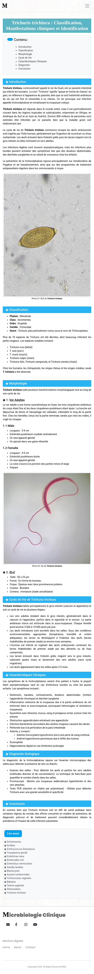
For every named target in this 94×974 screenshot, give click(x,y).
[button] (6, 923)
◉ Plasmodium (12, 889)
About (17, 947)
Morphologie (25, 54)
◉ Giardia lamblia (13, 867)
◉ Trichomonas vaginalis (17, 878)
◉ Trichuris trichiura (15, 892)
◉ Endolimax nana (14, 856)
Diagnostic (24, 65)
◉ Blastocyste (11, 870)
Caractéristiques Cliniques (32, 61)
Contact (30, 947)
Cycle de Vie (25, 57)
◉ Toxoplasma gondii (15, 852)
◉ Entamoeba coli (14, 860)
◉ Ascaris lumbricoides (17, 874)
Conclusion (24, 68)
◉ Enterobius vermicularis (18, 863)
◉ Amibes (9, 845)
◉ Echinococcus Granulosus (19, 849)
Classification (25, 50)
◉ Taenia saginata (14, 885)
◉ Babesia (9, 881)
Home (6, 947)
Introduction (24, 46)
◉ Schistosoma (12, 841)
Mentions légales (13, 941)
